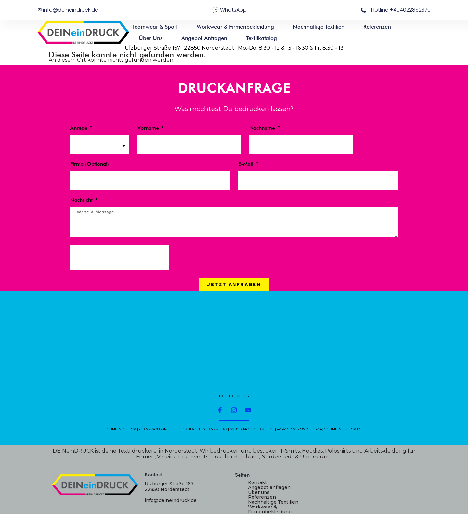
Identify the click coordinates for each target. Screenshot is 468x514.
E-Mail (246, 164)
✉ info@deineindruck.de (67, 10)
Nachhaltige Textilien (318, 26)
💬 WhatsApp (229, 10)
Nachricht (82, 200)
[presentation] (119, 257)
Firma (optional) (89, 164)
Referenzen (377, 26)
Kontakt (257, 482)
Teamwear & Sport (155, 26)
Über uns (150, 38)
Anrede (79, 128)
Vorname (149, 128)
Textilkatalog (261, 38)
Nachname (263, 128)
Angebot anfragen (204, 38)
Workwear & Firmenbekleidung (235, 26)
